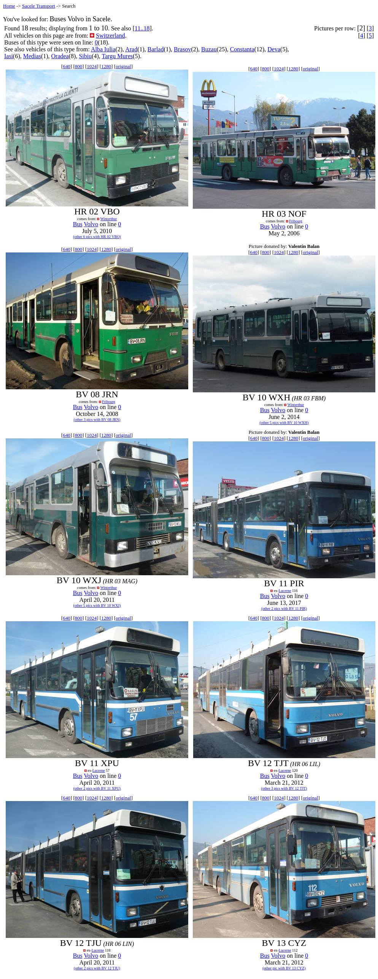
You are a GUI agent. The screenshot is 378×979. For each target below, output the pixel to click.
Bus (78, 224)
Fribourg (295, 221)
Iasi (8, 56)
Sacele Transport (38, 6)
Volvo (91, 224)
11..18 (142, 28)
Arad (131, 49)
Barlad (156, 49)
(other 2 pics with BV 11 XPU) (97, 788)
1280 (106, 66)
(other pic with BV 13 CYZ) (283, 968)
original (123, 66)
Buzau (209, 49)
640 (66, 66)
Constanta (242, 49)
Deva (273, 49)
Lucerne (285, 591)
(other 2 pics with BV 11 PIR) (284, 608)
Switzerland (110, 35)
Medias (32, 56)
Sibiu (85, 56)
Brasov (182, 49)
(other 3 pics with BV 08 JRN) (97, 419)
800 (79, 66)
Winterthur (108, 219)
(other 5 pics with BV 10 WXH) (284, 422)
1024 (92, 66)
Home (9, 6)
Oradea (60, 56)
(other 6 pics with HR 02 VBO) (97, 237)
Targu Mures (117, 56)
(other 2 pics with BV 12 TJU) (97, 968)
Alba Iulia (103, 49)
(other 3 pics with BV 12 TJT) (284, 788)
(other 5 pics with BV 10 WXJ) (97, 605)
